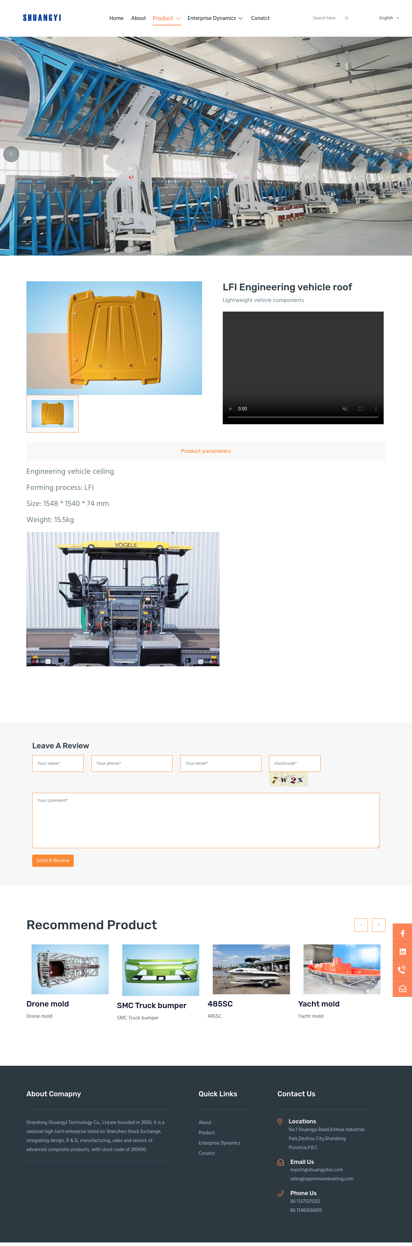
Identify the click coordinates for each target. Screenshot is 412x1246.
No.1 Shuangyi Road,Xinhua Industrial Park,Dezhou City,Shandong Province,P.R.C (326, 1142)
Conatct (260, 20)
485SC (220, 1007)
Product (166, 20)
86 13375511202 (305, 1205)
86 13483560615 (306, 1214)
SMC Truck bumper (152, 1009)
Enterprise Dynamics (216, 20)
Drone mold (47, 1007)
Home (116, 20)
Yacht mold (319, 1007)
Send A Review (53, 864)
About (138, 20)
